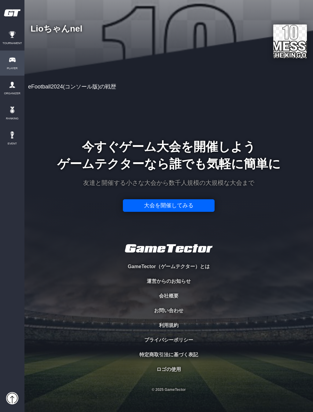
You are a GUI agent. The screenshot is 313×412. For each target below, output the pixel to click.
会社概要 (169, 295)
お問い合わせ (168, 310)
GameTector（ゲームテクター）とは (169, 266)
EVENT (12, 143)
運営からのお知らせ (169, 281)
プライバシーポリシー (168, 340)
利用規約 (169, 325)
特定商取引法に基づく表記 (168, 354)
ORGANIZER (12, 93)
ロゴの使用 (168, 369)
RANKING (12, 118)
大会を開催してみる (168, 205)
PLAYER (12, 68)
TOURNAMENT (12, 43)
